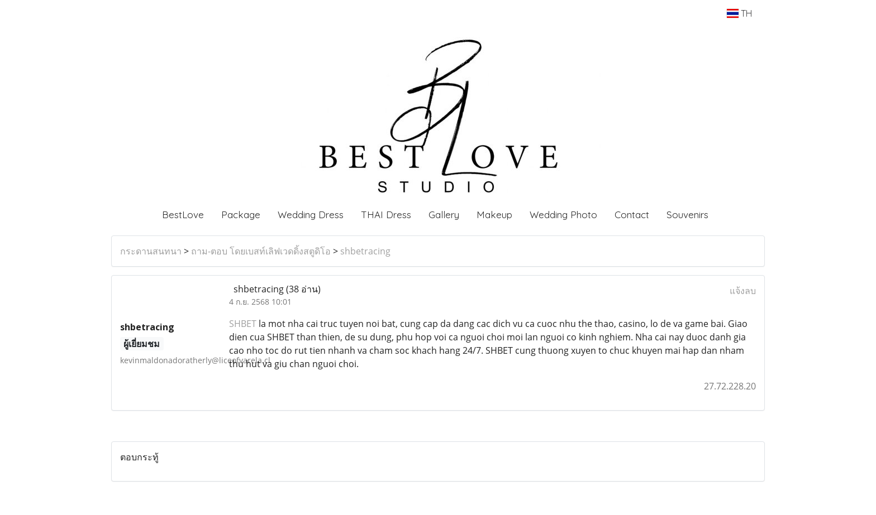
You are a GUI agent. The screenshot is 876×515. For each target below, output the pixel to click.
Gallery (444, 214)
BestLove (183, 214)
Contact (632, 214)
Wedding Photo (563, 214)
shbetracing (365, 251)
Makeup (494, 214)
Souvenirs (687, 214)
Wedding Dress (311, 214)
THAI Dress (386, 214)
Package (240, 214)
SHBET (242, 323)
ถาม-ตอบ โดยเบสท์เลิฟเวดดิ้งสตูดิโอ (261, 251)
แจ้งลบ (743, 291)
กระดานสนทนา (151, 251)
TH (739, 13)
